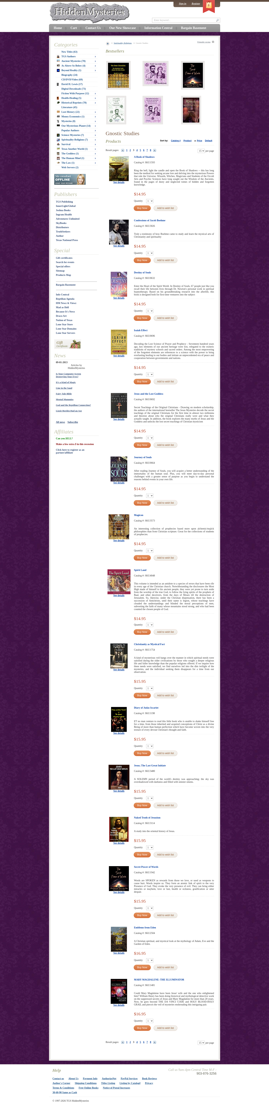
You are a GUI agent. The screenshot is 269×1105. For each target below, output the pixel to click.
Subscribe (72, 422)
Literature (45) (69, 107)
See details (119, 182)
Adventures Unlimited (68, 219)
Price (199, 140)
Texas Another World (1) (72, 149)
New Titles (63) (70, 52)
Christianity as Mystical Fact (149, 644)
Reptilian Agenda (65, 299)
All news (60, 422)
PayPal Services (129, 1078)
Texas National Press (67, 240)
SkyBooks (61, 223)
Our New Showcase (122, 28)
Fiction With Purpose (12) (75, 93)
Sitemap (60, 270)
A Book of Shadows (144, 157)
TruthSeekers (63, 231)
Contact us (58, 1078)
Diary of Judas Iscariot (146, 707)
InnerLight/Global (66, 206)
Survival (64, 144)
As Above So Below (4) (71, 65)
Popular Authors (70, 130)
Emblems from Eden (145, 927)
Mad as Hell (62, 307)
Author (60, 236)
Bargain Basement (66, 284)
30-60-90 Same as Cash (65, 1092)
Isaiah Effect (141, 330)
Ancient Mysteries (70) (71, 61)
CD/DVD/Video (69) (72, 79)
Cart (73, 28)
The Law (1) (66, 162)
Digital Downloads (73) (74, 89)
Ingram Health (64, 214)
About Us (73, 1078)
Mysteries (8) (66, 121)
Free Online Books (88, 1088)
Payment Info (90, 1078)
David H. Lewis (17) (70, 84)
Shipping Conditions (86, 1083)
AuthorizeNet (109, 1078)
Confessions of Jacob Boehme (149, 220)
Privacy (149, 1083)
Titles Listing (108, 1083)
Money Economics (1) (70, 116)
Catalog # (176, 140)
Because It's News (65, 311)
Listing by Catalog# (130, 1083)
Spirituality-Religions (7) (72, 139)
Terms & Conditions (63, 1088)
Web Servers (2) (70, 167)
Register (196, 3)
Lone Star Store (64, 324)
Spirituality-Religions (123, 43)
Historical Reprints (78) (72, 102)
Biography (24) (70, 75)
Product (187, 140)
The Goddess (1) (68, 153)
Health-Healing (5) (69, 98)
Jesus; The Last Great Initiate (150, 765)
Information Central (158, 28)
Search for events (65, 262)
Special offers (63, 266)
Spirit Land (140, 570)
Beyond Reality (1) (69, 70)
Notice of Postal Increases (116, 1088)
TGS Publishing (64, 201)
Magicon (138, 515)
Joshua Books (63, 210)
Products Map (63, 275)
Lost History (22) (68, 112)
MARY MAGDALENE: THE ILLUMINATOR (159, 979)
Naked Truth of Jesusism (147, 817)
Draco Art (61, 316)
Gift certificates (64, 258)
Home (58, 28)
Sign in (182, 3)
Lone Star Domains (66, 328)
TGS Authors (66, 56)
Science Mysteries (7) (70, 135)
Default (208, 140)
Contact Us (93, 28)
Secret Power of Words (146, 867)
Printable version (204, 42)
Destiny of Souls (142, 272)
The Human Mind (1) (70, 158)
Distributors (62, 227)
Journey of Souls (143, 457)
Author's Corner (61, 1083)
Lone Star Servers (65, 333)
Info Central (62, 294)
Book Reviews (149, 1078)
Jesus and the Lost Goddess (148, 394)
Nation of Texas (64, 320)
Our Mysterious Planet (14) (74, 125)
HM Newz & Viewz (66, 303)
